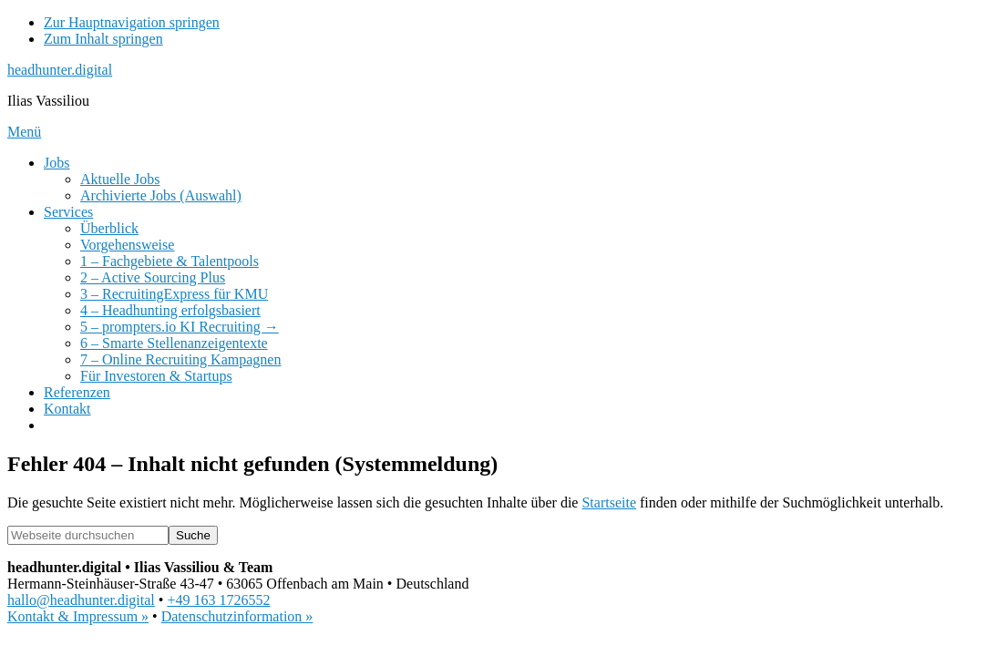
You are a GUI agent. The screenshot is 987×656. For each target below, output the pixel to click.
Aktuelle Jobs (120, 179)
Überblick (109, 228)
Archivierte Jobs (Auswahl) (161, 195)
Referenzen (77, 392)
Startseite (608, 502)
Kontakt (67, 408)
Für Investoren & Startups (156, 376)
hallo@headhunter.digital (81, 600)
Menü (24, 131)
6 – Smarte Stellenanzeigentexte (174, 343)
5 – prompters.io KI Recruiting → (179, 326)
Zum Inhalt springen (103, 38)
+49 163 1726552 (218, 600)
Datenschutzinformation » (237, 616)
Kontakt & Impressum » (78, 616)
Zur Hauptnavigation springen (132, 22)
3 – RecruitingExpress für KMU (174, 294)
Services (68, 212)
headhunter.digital (59, 69)
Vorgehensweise (127, 244)
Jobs (56, 162)
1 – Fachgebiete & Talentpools (169, 261)
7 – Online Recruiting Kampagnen (180, 359)
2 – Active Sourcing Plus (152, 277)
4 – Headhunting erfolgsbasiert (170, 310)
